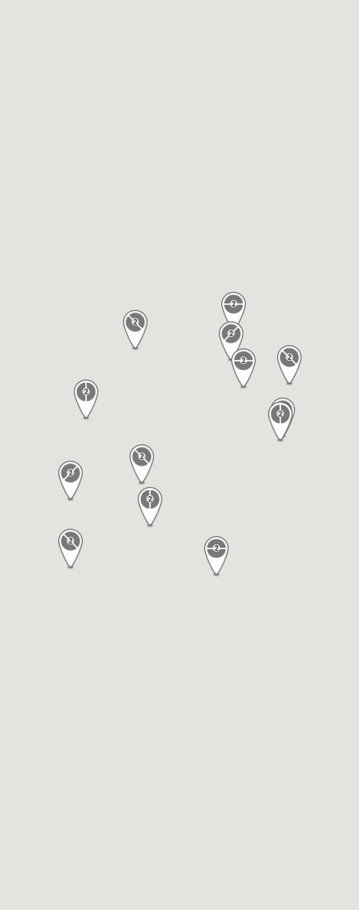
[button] (135, 330)
